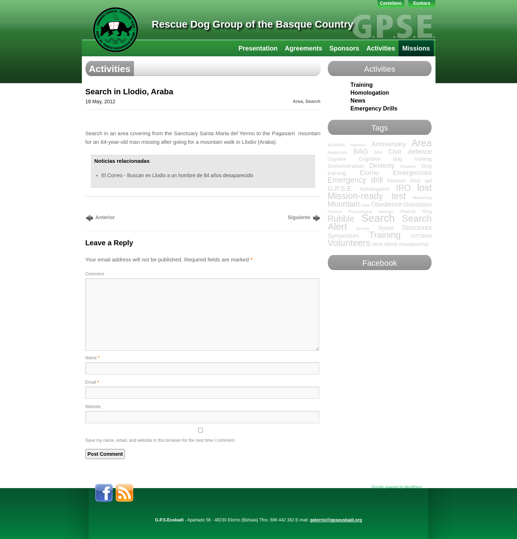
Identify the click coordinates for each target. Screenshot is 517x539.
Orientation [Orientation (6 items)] (417, 204)
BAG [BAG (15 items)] (360, 151)
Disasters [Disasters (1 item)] (408, 166)
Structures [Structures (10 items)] (417, 227)
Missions (416, 48)
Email (92, 382)
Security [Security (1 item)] (362, 228)
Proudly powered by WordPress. (397, 487)
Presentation (258, 48)
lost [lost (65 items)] (424, 187)
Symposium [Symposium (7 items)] (343, 235)
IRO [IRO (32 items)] (403, 188)
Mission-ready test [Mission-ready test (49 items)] (367, 196)
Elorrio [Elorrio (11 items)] (369, 172)
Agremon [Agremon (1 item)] (358, 145)
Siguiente (299, 217)
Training (361, 85)
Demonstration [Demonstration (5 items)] (346, 166)
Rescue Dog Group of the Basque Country (253, 24)
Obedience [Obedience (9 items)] (386, 204)
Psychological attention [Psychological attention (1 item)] (371, 211)
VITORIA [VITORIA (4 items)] (421, 236)
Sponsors (344, 48)
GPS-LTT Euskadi (116, 30)
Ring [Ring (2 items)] (427, 211)
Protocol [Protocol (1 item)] (335, 211)
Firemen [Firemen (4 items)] (396, 181)
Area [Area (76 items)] (421, 143)
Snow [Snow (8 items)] (385, 227)
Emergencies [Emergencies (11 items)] (412, 172)
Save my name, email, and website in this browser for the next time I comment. (160, 440)
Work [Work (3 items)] (377, 244)
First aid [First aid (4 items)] (421, 181)
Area (298, 101)
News (357, 101)
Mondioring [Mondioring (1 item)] (422, 197)
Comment (94, 273)
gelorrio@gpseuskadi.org (336, 520)
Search (312, 101)
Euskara (421, 3)
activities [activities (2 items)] (336, 144)
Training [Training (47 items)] (385, 235)
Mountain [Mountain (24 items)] (344, 203)
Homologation (369, 93)
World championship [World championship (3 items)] (406, 244)
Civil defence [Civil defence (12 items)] (410, 151)
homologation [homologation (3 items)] (375, 189)
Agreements (303, 48)
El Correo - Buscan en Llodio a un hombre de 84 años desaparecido (177, 175)
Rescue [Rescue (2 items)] (407, 211)
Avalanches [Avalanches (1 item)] (338, 152)
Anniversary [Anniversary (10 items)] (389, 144)
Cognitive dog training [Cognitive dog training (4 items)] (395, 159)
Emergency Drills (373, 108)
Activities (380, 48)
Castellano (391, 3)
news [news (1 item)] (365, 205)
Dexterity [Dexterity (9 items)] (382, 165)
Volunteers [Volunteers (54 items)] (349, 243)
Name (92, 357)
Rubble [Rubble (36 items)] (341, 218)
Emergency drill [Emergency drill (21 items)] (355, 180)
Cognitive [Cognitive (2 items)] (337, 159)
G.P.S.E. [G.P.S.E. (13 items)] (341, 188)
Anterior (105, 217)
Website (93, 406)
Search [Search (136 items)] (378, 218)
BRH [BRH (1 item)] (378, 152)
